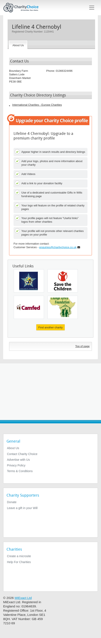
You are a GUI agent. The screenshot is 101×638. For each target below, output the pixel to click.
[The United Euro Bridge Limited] (29, 281)
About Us (13, 448)
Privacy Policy (16, 465)
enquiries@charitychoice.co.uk (57, 247)
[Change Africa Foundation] (63, 307)
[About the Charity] (18, 45)
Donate (11, 502)
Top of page (82, 346)
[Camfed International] (29, 307)
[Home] (22, 7)
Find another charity (50, 327)
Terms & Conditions (20, 471)
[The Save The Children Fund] (63, 281)
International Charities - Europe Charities (37, 104)
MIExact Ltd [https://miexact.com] (23, 598)
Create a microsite (19, 556)
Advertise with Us (18, 459)
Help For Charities (19, 562)
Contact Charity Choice (22, 454)
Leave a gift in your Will (22, 508)
